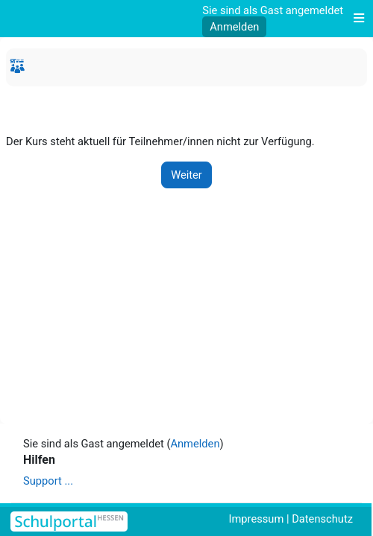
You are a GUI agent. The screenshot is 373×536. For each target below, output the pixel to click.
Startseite (19, 68)
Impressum (256, 519)
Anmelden (234, 27)
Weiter (186, 175)
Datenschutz (322, 519)
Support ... (48, 481)
